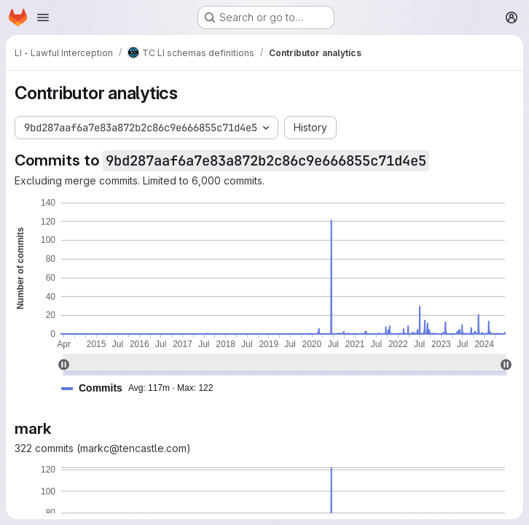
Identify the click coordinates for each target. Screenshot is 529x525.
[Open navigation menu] (43, 17)
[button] (142, 388)
